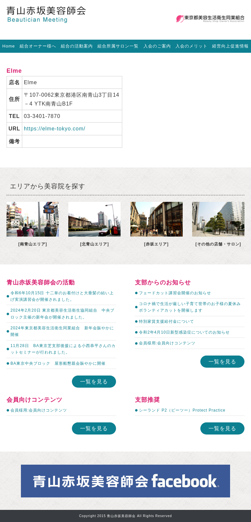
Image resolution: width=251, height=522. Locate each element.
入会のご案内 (157, 46)
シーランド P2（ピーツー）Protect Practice (182, 410)
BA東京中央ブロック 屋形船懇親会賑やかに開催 (58, 363)
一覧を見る (94, 381)
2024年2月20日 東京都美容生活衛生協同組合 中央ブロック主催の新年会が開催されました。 (62, 313)
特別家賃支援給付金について (166, 321)
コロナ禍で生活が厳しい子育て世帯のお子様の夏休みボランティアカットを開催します (190, 307)
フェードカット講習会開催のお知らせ (175, 293)
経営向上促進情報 (230, 46)
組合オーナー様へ (38, 46)
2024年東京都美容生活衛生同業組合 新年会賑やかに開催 (62, 331)
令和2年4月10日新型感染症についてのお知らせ (184, 332)
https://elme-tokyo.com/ (54, 128)
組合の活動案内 (77, 46)
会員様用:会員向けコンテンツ (167, 343)
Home (8, 46)
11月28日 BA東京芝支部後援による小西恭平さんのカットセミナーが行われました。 (63, 349)
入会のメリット (192, 46)
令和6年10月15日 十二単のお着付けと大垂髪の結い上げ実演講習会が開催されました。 (62, 296)
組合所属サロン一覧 (118, 46)
